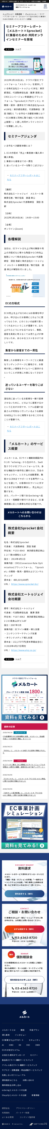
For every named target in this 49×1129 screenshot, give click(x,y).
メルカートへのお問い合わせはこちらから (24, 514)
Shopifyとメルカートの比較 (14, 1095)
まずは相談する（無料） (24, 929)
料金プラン (34, 1030)
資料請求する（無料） (24, 893)
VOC (28, 1045)
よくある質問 (7, 1117)
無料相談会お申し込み (11, 1085)
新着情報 (18, 14)
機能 (22, 1030)
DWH (37, 1045)
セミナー (34, 1055)
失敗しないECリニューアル (13, 1075)
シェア (18, 49)
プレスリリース (31, 14)
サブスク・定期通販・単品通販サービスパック (22, 1070)
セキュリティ (34, 1040)
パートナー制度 (22, 1112)
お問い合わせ (28, 1080)
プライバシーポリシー (25, 1108)
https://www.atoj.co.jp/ (23, 650)
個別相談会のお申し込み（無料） (24, 979)
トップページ (8, 14)
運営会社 (6, 1108)
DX (20, 1045)
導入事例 (6, 1035)
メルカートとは (8, 1030)
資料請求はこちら (9, 1080)
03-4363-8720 (26, 937)
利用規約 (6, 1112)
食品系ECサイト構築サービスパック (17, 1060)
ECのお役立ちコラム (11, 1050)
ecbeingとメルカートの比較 (14, 1090)
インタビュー (20, 1035)
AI (3, 1045)
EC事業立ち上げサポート (13, 1040)
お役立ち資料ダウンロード (13, 1055)
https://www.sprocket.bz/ (25, 584)
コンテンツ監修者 (27, 1117)
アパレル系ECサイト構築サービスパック (19, 1065)
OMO (11, 1045)
